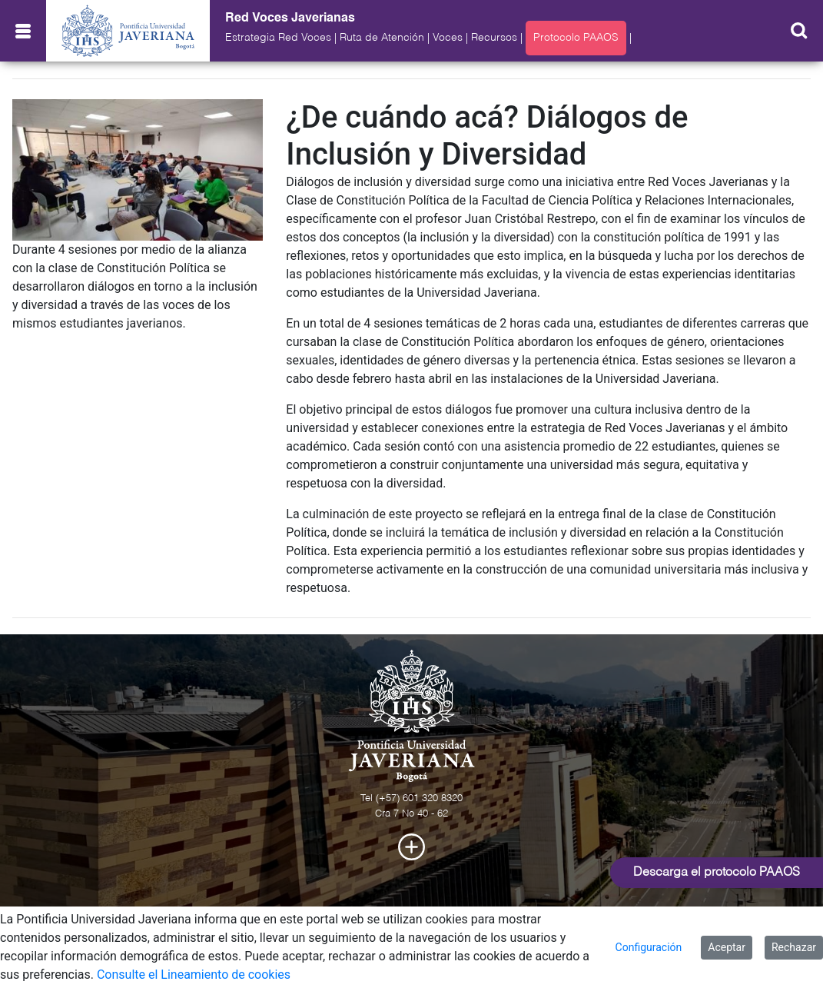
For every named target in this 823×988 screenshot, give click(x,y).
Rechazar (794, 947)
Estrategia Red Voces (278, 37)
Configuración (649, 947)
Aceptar (726, 947)
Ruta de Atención (382, 37)
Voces (448, 37)
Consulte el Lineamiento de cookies (193, 974)
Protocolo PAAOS (576, 37)
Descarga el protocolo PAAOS (716, 873)
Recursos (494, 37)
